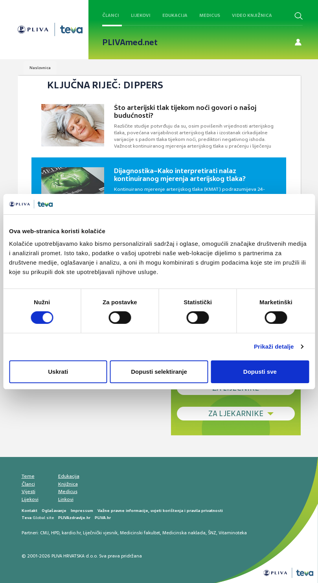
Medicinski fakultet (140, 532)
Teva (26, 517)
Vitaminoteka (233, 532)
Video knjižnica (252, 15)
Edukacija (174, 15)
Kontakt (29, 510)
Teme (28, 476)
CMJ (44, 532)
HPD (55, 532)
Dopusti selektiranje (159, 371)
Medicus (209, 15)
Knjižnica (68, 484)
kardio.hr (71, 532)
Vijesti (28, 491)
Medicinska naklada (184, 532)
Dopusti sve (260, 371)
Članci (110, 15)
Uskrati (58, 371)
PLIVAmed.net (130, 42)
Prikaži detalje (274, 346)
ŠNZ (212, 532)
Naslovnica (40, 67)
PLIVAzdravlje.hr (74, 517)
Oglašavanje (54, 510)
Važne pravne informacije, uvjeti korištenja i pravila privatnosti (160, 510)
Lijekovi (141, 15)
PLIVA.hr (103, 517)
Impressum (82, 510)
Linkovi (66, 499)
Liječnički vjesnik (100, 532)
